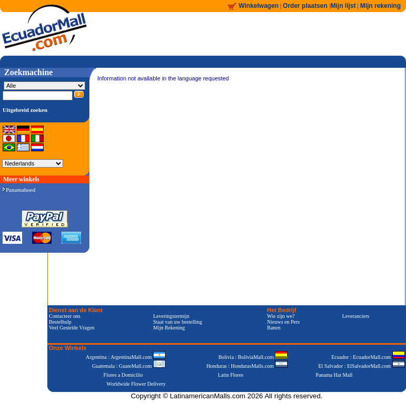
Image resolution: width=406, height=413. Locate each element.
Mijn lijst (343, 5)
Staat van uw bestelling (177, 322)
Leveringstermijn (171, 316)
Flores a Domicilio (123, 375)
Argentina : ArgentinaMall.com (126, 357)
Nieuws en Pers (283, 322)
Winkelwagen (259, 5)
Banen (274, 328)
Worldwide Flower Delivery (136, 384)
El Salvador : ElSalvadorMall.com (361, 366)
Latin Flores (230, 375)
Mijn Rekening (169, 328)
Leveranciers (356, 316)
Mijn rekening (380, 5)
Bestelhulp (60, 322)
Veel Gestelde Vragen (71, 328)
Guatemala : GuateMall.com (129, 366)
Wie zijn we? (281, 316)
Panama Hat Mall (334, 375)
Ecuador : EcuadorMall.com (368, 357)
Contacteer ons (64, 316)
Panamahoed (19, 190)
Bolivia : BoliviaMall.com (253, 357)
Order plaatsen (306, 5)
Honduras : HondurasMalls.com (247, 366)
